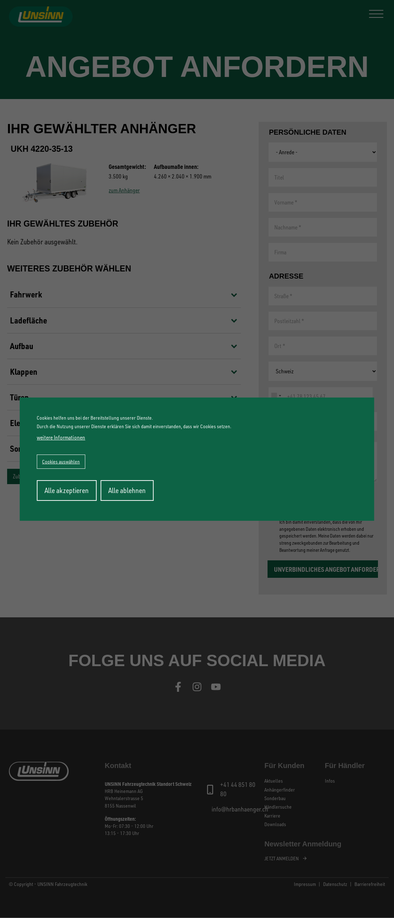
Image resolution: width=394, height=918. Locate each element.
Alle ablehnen (127, 490)
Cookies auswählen (61, 461)
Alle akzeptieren (67, 490)
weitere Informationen (61, 437)
